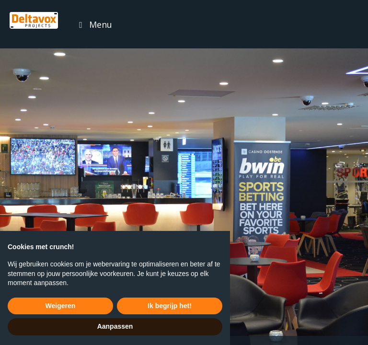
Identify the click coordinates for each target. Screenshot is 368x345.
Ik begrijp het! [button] (170, 306)
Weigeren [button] (61, 306)
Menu (100, 24)
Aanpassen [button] (115, 326)
